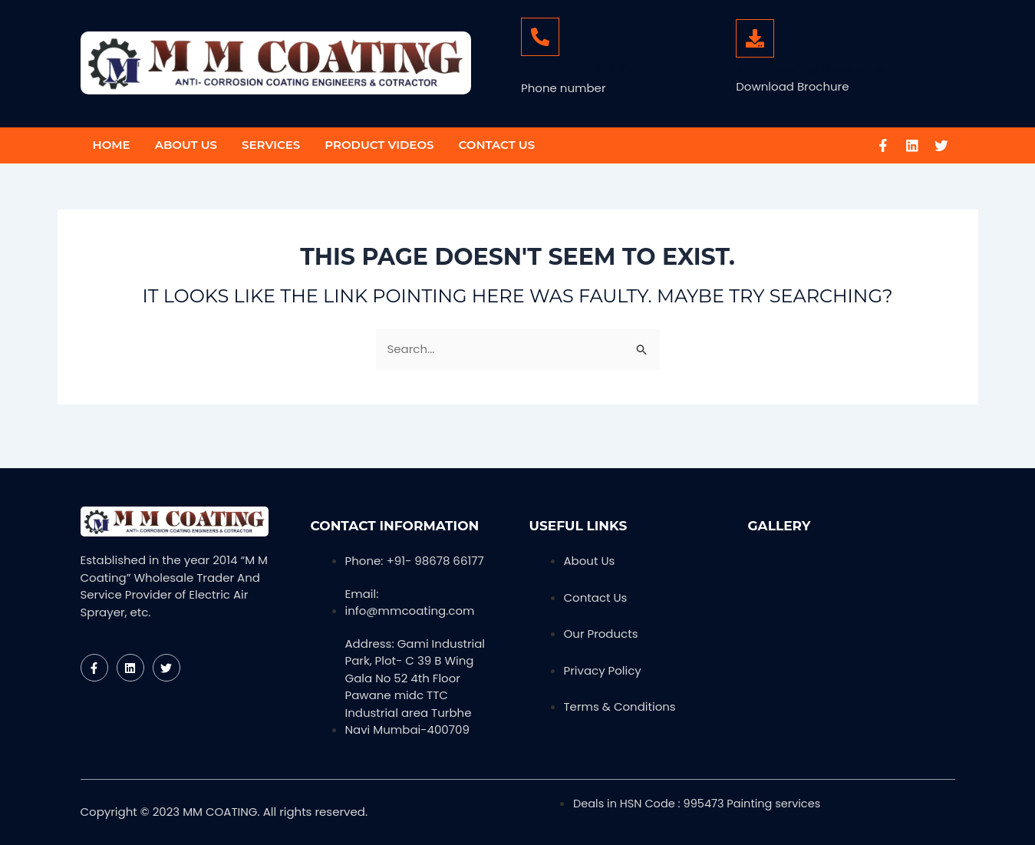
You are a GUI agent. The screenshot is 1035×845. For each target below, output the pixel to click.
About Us (186, 144)
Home (111, 144)
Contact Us (496, 144)
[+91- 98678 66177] (540, 37)
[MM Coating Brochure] (755, 38)
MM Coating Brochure (810, 69)
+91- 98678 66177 (578, 70)
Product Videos (379, 144)
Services (271, 144)
